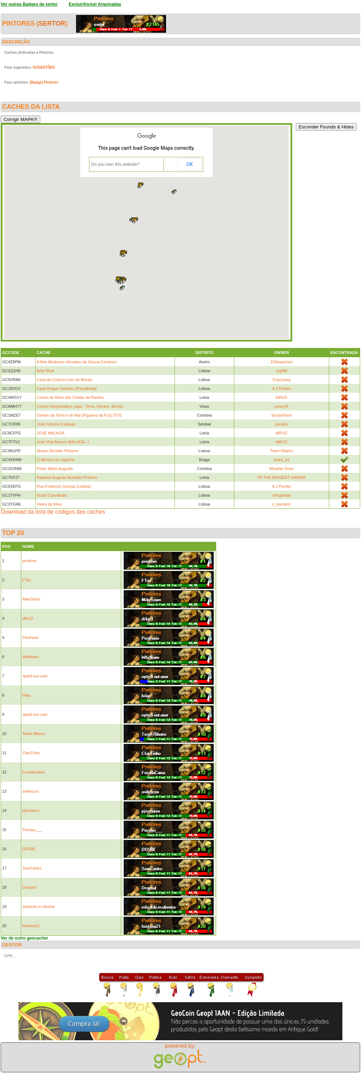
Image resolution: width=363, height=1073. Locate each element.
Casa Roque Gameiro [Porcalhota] (66, 388)
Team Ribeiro (281, 451)
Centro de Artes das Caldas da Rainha (70, 397)
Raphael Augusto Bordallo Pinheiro (67, 477)
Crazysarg (281, 379)
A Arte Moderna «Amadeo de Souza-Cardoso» (77, 362)
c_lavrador (281, 504)
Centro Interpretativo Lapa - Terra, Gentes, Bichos (80, 406)
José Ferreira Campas (56, 424)
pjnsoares (30, 810)
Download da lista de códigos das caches (53, 512)
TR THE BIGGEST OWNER (281, 477)
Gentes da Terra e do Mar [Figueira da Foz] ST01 (79, 415)
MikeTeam (31, 599)
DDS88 (28, 849)
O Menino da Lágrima (55, 460)
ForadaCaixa (33, 772)
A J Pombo (281, 388)
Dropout (29, 887)
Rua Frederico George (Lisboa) (64, 486)
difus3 (27, 618)
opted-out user (35, 676)
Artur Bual (45, 371)
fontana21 (31, 926)
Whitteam (30, 657)
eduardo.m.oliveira (38, 906)
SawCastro (32, 868)
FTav (26, 580)
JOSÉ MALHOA (50, 433)
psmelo (281, 424)
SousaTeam (281, 415)
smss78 (281, 406)
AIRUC (282, 397)
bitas (26, 695)
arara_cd (281, 460)
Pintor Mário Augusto (55, 468)
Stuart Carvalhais (51, 495)
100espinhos (282, 362)
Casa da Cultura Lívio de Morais (64, 379)
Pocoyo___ (32, 830)
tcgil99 (281, 371)
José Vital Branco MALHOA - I (63, 442)
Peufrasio (30, 637)
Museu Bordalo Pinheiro (57, 451)
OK (189, 164)
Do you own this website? (115, 164)
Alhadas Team (281, 468)
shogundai (281, 495)
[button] (140, 185)
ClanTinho (31, 753)
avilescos (30, 791)
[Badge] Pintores (44, 82)
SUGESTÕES (44, 67)
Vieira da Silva (49, 504)
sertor (52, 23)
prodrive (29, 561)
